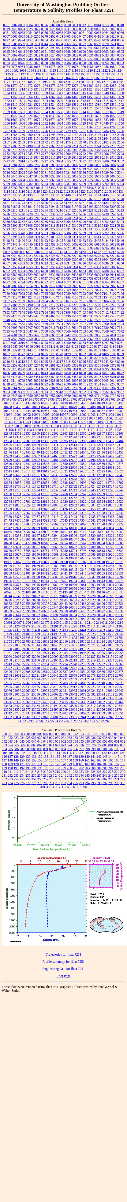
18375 (54, 539)
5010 (14, 169)
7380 (29, 312)
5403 (52, 237)
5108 (90, 187)
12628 (8, 475)
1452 (105, 97)
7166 (59, 301)
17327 (91, 513)
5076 (105, 180)
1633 (75, 116)
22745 (101, 679)
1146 (52, 74)
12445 (119, 448)
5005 (97, 165)
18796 (82, 550)
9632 (105, 392)
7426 (14, 316)
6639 (97, 274)
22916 (82, 687)
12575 (119, 464)
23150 (26, 698)
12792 (35, 501)
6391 (120, 267)
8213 (29, 361)
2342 (52, 150)
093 (57, 749)
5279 (120, 218)
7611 (52, 327)
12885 (101, 505)
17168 (101, 509)
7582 (14, 324)
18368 (35, 539)
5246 (37, 218)
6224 (37, 256)
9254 (105, 384)
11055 (82, 418)
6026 (59, 248)
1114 (45, 70)
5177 (52, 203)
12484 (54, 460)
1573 (82, 108)
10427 (120, 399)
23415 (63, 702)
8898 (82, 380)
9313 (44, 392)
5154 (120, 195)
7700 (52, 335)
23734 (26, 713)
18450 (119, 539)
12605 (35, 467)
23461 (119, 702)
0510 (29, 44)
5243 (14, 218)
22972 (45, 690)
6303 (97, 259)
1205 (97, 82)
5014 (44, 169)
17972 (26, 528)
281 (51, 783)
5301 (97, 222)
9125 (90, 384)
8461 (90, 373)
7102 (113, 293)
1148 (67, 74)
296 (99, 783)
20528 (17, 607)
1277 (67, 85)
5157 (21, 199)
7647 (29, 331)
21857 (63, 645)
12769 (101, 494)
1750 (120, 123)
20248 (17, 600)
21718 (101, 637)
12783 (82, 498)
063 (4, 745)
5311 (52, 225)
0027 (37, 29)
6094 (105, 248)
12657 (35, 482)
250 (116, 775)
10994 (36, 414)
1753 (21, 127)
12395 (63, 441)
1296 (120, 85)
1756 (44, 127)
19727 (35, 581)
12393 (54, 441)
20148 (17, 596)
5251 (75, 218)
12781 (63, 498)
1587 (67, 112)
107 (16, 753)
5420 (21, 240)
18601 (110, 543)
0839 (21, 59)
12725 (100, 486)
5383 (44, 233)
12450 (45, 452)
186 (110, 764)
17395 (45, 516)
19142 (17, 566)
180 (75, 764)
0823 (44, 55)
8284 (59, 365)
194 (34, 768)
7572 (105, 320)
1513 (90, 101)
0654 (59, 51)
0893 (97, 63)
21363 (119, 626)
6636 (75, 274)
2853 (97, 157)
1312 (6, 89)
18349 (17, 539)
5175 (37, 203)
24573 (77, 721)
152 (34, 760)
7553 (29, 320)
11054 (72, 418)
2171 (37, 142)
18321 (101, 535)
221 (69, 771)
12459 (8, 456)
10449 (101, 403)
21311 (91, 626)
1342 (67, 93)
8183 (90, 354)
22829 (119, 683)
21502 (73, 634)
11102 (91, 426)
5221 (90, 210)
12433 (91, 448)
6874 (59, 282)
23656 (100, 709)
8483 (52, 377)
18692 (73, 547)
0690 (82, 51)
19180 (54, 566)
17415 (54, 516)
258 (39, 779)
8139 (14, 350)
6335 (74, 263)
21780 (26, 641)
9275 (44, 388)
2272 (82, 146)
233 (16, 775)
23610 (82, 709)
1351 (6, 97)
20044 (45, 588)
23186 (45, 698)
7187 (6, 305)
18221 (8, 535)
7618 (90, 327)
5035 (75, 172)
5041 (120, 172)
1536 (97, 104)
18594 (101, 543)
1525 (59, 104)
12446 (8, 452)
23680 (110, 709)
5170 (120, 199)
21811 (73, 641)
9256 (113, 384)
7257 (44, 308)
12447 (17, 452)
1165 (74, 78)
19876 (17, 585)
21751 (119, 637)
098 (87, 749)
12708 (8, 486)
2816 (52, 157)
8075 (113, 343)
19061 (101, 558)
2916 (37, 161)
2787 (44, 153)
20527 (8, 607)
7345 (105, 308)
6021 (21, 248)
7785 (82, 335)
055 (81, 741)
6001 (67, 244)
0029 (52, 29)
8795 (29, 380)
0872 (113, 59)
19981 (82, 585)
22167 (119, 656)
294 (87, 783)
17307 (63, 513)
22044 (110, 653)
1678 (75, 119)
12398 (82, 441)
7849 (21, 339)
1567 (37, 108)
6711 (21, 278)
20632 (119, 611)
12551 (73, 464)
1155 (119, 74)
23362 (17, 702)
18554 (63, 543)
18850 (35, 554)
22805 (91, 683)
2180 (97, 142)
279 (39, 783)
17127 (73, 509)
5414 (97, 237)
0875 (14, 63)
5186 (113, 203)
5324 (14, 229)
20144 (8, 596)
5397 (6, 237)
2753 (105, 150)
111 (40, 753)
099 (93, 749)
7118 (21, 297)
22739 (73, 679)
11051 (54, 418)
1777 (52, 131)
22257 (35, 664)
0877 (29, 63)
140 (87, 756)
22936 (110, 687)
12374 (45, 437)
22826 (110, 683)
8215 (44, 361)
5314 (59, 225)
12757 (54, 494)
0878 (37, 63)
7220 (97, 305)
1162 (52, 78)
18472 (26, 543)
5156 (14, 199)
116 (69, 753)
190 (10, 768)
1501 (21, 101)
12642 (17, 479)
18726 (110, 547)
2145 (90, 135)
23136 (17, 698)
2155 (44, 138)
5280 (6, 222)
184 (99, 764)
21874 (101, 645)
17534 (54, 520)
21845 (45, 645)
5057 (97, 176)
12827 (8, 505)
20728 (91, 615)
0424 (21, 40)
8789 (21, 380)
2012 (67, 135)
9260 (6, 388)
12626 (110, 471)
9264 (14, 388)
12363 (63, 433)
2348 (97, 150)
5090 (90, 184)
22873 (54, 687)
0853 (67, 59)
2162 (90, 138)
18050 (91, 528)
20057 (63, 588)
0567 (82, 44)
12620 (54, 471)
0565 (67, 44)
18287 (45, 535)
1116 (60, 70)
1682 (97, 119)
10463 (35, 407)
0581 (120, 44)
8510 (120, 377)
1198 (44, 82)
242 (69, 775)
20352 (8, 603)
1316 (37, 89)
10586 (35, 411)
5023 (105, 169)
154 (45, 760)
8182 (82, 354)
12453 (73, 452)
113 (51, 753)
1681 (90, 119)
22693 (101, 675)
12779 (45, 498)
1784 (105, 131)
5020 (90, 169)
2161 (82, 138)
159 (75, 760)
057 (93, 741)
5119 (36, 191)
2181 (105, 142)
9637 (120, 392)
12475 (91, 456)
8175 (44, 354)
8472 (120, 373)
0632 (75, 48)
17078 (54, 509)
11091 (118, 422)
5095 (6, 187)
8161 (82, 350)
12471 (63, 456)
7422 (120, 312)
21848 (54, 645)
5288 (59, 222)
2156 (52, 138)
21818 (91, 641)
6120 (82, 252)
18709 (91, 547)
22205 (54, 660)
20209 (82, 596)
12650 (91, 479)
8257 (29, 365)
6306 (120, 259)
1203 (82, 82)
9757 (43, 399)
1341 (59, 93)
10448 (91, 403)
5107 (82, 187)
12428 (54, 448)
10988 (110, 411)
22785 (63, 683)
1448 (75, 97)
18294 (54, 535)
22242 (119, 660)
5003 (82, 165)
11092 (9, 426)
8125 (82, 346)
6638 (90, 274)
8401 (120, 369)
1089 (113, 66)
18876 (82, 554)
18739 (8, 550)
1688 (21, 123)
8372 (113, 365)
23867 (35, 717)
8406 (6, 373)
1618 (113, 112)
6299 (67, 259)
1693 (52, 123)
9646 (21, 395)
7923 (59, 339)
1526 (67, 104)
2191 (37, 146)
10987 (101, 411)
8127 (97, 346)
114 (57, 753)
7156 (120, 297)
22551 (73, 671)
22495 (119, 668)
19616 (73, 577)
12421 (17, 448)
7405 (90, 312)
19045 (82, 558)
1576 (105, 108)
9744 (120, 395)
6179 (105, 252)
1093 (22, 70)
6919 (67, 286)
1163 (59, 78)
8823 (52, 380)
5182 (90, 203)
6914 (29, 286)
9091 (37, 384)
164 (105, 760)
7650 (44, 331)
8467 (105, 373)
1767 (6, 131)
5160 (44, 199)
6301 (82, 259)
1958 (59, 135)
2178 (82, 142)
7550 (14, 320)
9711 (97, 395)
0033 (82, 29)
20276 (54, 600)
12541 (17, 464)
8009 (14, 343)
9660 (67, 395)
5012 (29, 169)
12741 (63, 490)
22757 (17, 683)
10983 (63, 411)
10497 (8, 411)
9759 (59, 399)
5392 (105, 233)
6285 (52, 259)
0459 (82, 40)
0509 (21, 44)
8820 (44, 380)
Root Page (63, 976)
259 (45, 779)
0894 (105, 63)
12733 (26, 490)
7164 (44, 301)
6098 (14, 252)
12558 (91, 464)
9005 (105, 380)
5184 (105, 203)
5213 (36, 210)
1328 (113, 89)
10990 (8, 414)
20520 (110, 603)
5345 (113, 229)
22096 (73, 656)
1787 (6, 135)
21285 (35, 626)
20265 (26, 600)
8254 (21, 365)
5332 (75, 229)
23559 (17, 709)
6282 (29, 259)
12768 (91, 494)
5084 (44, 184)
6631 (44, 274)
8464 (97, 373)
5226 (6, 214)
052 (63, 741)
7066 (75, 290)
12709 (17, 486)
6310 (29, 263)
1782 (90, 131)
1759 (67, 127)
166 (116, 760)
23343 (119, 698)
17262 (26, 513)
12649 (82, 479)
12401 (101, 441)
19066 (8, 562)
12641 (8, 479)
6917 (52, 286)
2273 (90, 146)
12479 (8, 460)
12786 (110, 498)
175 (45, 764)
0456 (59, 40)
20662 (35, 615)
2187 (6, 146)
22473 (82, 668)
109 (28, 753)
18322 (110, 535)
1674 (52, 119)
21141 (82, 622)
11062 (109, 418)
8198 (44, 358)
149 (16, 760)
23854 (17, 717)
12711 (26, 486)
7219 (90, 305)
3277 (82, 161)
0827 (59, 55)
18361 (26, 539)
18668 (54, 547)
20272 (45, 600)
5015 (52, 169)
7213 (59, 305)
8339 (90, 365)
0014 (97, 25)
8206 (97, 358)
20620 (82, 611)
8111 (52, 346)
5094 (120, 184)
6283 (37, 259)
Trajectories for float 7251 (63, 954)
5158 (29, 199)
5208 (120, 206)
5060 (113, 176)
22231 (101, 660)
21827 (110, 641)
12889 (8, 509)
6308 (14, 263)
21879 (119, 645)
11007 (101, 414)
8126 (90, 346)
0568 (90, 44)
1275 (52, 85)
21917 (91, 649)
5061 (120, 176)
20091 (119, 588)
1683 (105, 119)
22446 (63, 668)
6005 (82, 244)
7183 (97, 301)
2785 (29, 153)
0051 (6, 32)
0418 (97, 36)
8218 (67, 361)
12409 (35, 445)
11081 (54, 422)
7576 (120, 320)
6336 (82, 263)
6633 (59, 274)
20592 (17, 611)
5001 (67, 165)
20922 (54, 619)
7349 (113, 308)
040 (116, 737)
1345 (82, 93)
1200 (59, 82)
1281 (97, 85)
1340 (52, 93)
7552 (21, 320)
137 (69, 756)
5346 (120, 229)
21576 (17, 637)
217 (45, 771)
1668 (6, 119)
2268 (52, 146)
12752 (26, 494)
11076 (45, 422)
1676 (59, 119)
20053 (54, 588)
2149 (120, 135)
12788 (8, 501)
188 (122, 764)
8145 (44, 350)
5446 (120, 240)
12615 (8, 471)
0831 (90, 55)
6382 (105, 267)
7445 (29, 316)
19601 (45, 577)
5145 (105, 195)
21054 (36, 622)
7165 (52, 301)
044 (16, 741)
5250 (67, 218)
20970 (101, 619)
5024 (112, 169)
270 (110, 779)
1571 (67, 108)
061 (116, 741)
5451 (37, 244)
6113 (52, 252)
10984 (73, 411)
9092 (44, 384)
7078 (113, 290)
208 (116, 768)
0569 (97, 44)
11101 (82, 426)
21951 (8, 653)
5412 (82, 237)
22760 (26, 683)
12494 (91, 460)
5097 (14, 187)
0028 (44, 29)
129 (22, 756)
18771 (54, 550)
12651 (101, 479)
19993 (91, 585)
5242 (6, 218)
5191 (29, 206)
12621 (63, 471)
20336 (110, 600)
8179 (67, 354)
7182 (90, 301)
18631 (17, 547)
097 (81, 749)
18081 (17, 532)
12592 (8, 467)
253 (10, 779)
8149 (59, 350)
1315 (29, 89)
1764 (105, 127)
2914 (21, 161)
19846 (110, 581)
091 (45, 749)
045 (22, 741)
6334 (67, 263)
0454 (44, 40)
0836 (6, 59)
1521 (29, 104)
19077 (45, 562)
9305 (14, 392)
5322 (120, 225)
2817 (59, 157)
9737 (112, 395)
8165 (113, 350)
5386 (67, 233)
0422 (6, 40)
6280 (14, 259)
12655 (17, 482)
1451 (97, 97)
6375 (90, 267)
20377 (45, 603)
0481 (113, 40)
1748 (105, 123)
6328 (52, 263)
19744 (45, 581)
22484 (110, 668)
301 (42, 787)
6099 (22, 252)
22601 (17, 675)
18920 (110, 554)
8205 (90, 358)
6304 (105, 259)
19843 (101, 581)
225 (93, 771)
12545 (45, 464)
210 (4, 771)
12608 (63, 467)
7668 (105, 331)
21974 (45, 653)
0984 (21, 66)
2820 (82, 157)
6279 (6, 259)
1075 (52, 66)
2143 (75, 135)
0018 (120, 25)
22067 (26, 656)
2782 (6, 153)
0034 (90, 29)
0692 (97, 51)
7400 (75, 312)
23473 (8, 706)
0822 (37, 55)
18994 (26, 558)
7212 (52, 305)
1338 (37, 93)
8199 (52, 358)
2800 (14, 157)
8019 (29, 343)
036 (93, 737)
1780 (75, 131)
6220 (14, 256)
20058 (72, 588)
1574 (90, 108)
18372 (45, 539)
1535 (90, 104)
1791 (37, 135)
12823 (91, 501)
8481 (37, 377)
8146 (52, 350)
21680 (82, 637)
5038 (97, 172)
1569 (52, 108)
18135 (91, 532)
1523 (44, 104)
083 (122, 745)
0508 (14, 44)
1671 (29, 119)
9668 (90, 395)
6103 (44, 252)
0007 (52, 25)
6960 (113, 286)
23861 (26, 717)
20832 (110, 615)
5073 (82, 180)
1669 (14, 119)
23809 (101, 713)
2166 (120, 138)
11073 (27, 422)
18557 (73, 543)
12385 (17, 441)
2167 (6, 142)
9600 (74, 392)
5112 (113, 187)
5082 (29, 184)
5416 (112, 237)
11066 (18, 422)
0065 (113, 32)
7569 (97, 320)
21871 (91, 645)
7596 (75, 324)
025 (28, 737)
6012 (112, 244)
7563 (67, 320)
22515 (35, 671)
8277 (37, 365)
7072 (90, 290)
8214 (36, 361)
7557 (44, 320)
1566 (29, 108)
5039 (105, 172)
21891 (45, 649)
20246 (8, 600)
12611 (91, 467)
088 (28, 749)
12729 (8, 490)
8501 (113, 377)
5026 (6, 172)
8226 (82, 361)
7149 (67, 297)
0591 (37, 48)
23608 (73, 709)
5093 (113, 184)
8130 (112, 346)
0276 (44, 36)
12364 (73, 433)
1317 (44, 89)
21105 (55, 622)
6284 (44, 259)
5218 (74, 210)
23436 (82, 702)
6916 (44, 286)
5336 (97, 229)
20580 (119, 607)
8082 (6, 346)
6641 (113, 274)
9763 (81, 399)
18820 (110, 550)
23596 (45, 709)
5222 (97, 210)
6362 (82, 267)
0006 (44, 25)
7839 (6, 339)
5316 (74, 225)
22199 (45, 660)
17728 (45, 524)
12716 (54, 486)
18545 (54, 543)
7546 (113, 316)
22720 (17, 679)
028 (45, 737)
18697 (82, 547)
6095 (113, 248)
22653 (63, 675)
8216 (52, 361)
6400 (44, 271)
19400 (17, 573)
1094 (30, 70)
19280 (119, 566)
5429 (75, 240)
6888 (6, 286)
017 (104, 734)
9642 (6, 395)
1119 (82, 70)
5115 (14, 191)
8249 (120, 361)
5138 (52, 195)
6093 (97, 248)
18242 (26, 535)
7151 (82, 297)
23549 (119, 706)
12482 (35, 460)
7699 (44, 335)
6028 (75, 248)
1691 (37, 123)
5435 (97, 240)
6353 (14, 267)
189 (4, 768)
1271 (21, 85)
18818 (101, 550)
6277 (113, 256)
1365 (37, 97)
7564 (75, 320)
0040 (113, 29)
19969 (54, 585)
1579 (6, 112)
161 (87, 760)
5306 (14, 225)
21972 (35, 653)
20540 (45, 607)
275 (16, 783)
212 (16, 771)
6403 (59, 271)
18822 (8, 554)
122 (104, 753)
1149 (74, 74)
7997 (113, 339)
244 (81, 775)
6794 (21, 282)
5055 (82, 176)
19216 (91, 566)
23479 (17, 706)
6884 (105, 282)
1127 (22, 74)
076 (81, 745)
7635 (6, 331)
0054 (29, 32)
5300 (90, 222)
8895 (67, 380)
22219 (91, 660)
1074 (44, 66)
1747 (97, 123)
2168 (14, 142)
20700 (63, 615)
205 (99, 768)
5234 (67, 214)
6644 (14, 278)
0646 (14, 51)
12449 (35, 452)
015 (93, 734)
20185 (63, 596)
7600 (105, 324)
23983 (40, 721)
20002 (119, 585)
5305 (6, 225)
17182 (119, 509)
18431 (110, 539)
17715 (35, 524)
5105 (67, 187)
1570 (59, 108)
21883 (17, 649)
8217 (59, 361)
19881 (26, 585)
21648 (26, 637)
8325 (82, 365)
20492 (91, 603)
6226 (52, 256)
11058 (100, 418)
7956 (82, 339)
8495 (82, 377)
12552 (82, 464)
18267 (35, 535)
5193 (44, 206)
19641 (91, 577)
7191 (37, 305)
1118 (74, 70)
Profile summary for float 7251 (63, 961)
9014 (112, 380)
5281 (14, 222)
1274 (44, 85)
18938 (8, 558)
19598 (35, 577)
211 (10, 771)
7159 (21, 301)
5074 (90, 180)
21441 (82, 630)
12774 (8, 498)
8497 (90, 377)
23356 (8, 702)
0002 (14, 25)
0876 (21, 63)
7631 (120, 327)
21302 (82, 626)
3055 (67, 161)
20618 (63, 611)
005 (34, 734)
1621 (6, 116)
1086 (90, 66)
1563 (6, 108)
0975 (14, 66)
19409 (35, 573)
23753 (45, 713)
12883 (82, 505)
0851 (52, 59)
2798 (120, 153)
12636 (82, 475)
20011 (8, 588)
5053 (75, 176)
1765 (113, 127)
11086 (91, 422)
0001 (6, 25)
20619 (73, 611)
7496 (67, 316)
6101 (29, 252)
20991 (8, 622)
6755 (105, 278)
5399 (21, 237)
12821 (73, 501)
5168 (105, 199)
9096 (67, 384)
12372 (26, 437)
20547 (54, 607)
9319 (67, 392)
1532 (75, 104)
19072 (26, 562)
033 (75, 737)
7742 (67, 335)
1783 (97, 131)
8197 (37, 358)
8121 (67, 346)
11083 (63, 422)
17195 (8, 513)
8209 (120, 358)
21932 (101, 649)
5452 (44, 244)
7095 (90, 293)
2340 (37, 150)
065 (16, 745)
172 (28, 764)
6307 (6, 263)
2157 (59, 138)
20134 (82, 592)
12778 (35, 498)
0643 (113, 48)
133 (45, 756)
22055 (119, 653)
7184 (105, 301)
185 (105, 764)
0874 (6, 63)
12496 (101, 460)
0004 (29, 25)
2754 (113, 150)
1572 (75, 108)
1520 (21, 104)
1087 (97, 66)
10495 (119, 407)
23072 (73, 694)
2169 (21, 142)
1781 (82, 131)
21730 (110, 637)
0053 (21, 32)
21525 (91, 634)
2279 (14, 150)
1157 (15, 78)
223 (81, 771)
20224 (101, 596)
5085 (52, 184)
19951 (45, 585)
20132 (72, 592)
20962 (91, 619)
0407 (82, 36)
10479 (73, 407)
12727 (110, 486)
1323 (82, 89)
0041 (120, 29)
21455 (91, 630)
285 (75, 783)
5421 (29, 240)
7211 (44, 305)
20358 (26, 603)
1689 (29, 123)
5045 (14, 176)
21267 (17, 626)
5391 (97, 233)
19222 (100, 566)
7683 (21, 335)
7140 (52, 297)
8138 (6, 350)
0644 (120, 48)
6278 (120, 256)
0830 (82, 55)
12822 (82, 501)
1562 (120, 104)
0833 (105, 55)
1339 (44, 93)
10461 (26, 407)
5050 (52, 176)
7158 (14, 301)
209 (122, 768)
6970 (21, 290)
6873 (52, 282)
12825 (110, 501)
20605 (54, 611)
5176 (44, 203)
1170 (112, 78)
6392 (6, 271)
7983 (105, 339)
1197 (36, 82)
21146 (100, 622)
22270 (54, 664)
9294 (82, 388)
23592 (35, 709)
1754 (29, 127)
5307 (21, 225)
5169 (113, 199)
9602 (82, 392)
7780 (75, 335)
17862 (82, 524)
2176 (75, 142)
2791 (75, 153)
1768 (14, 131)
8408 (14, 373)
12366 (91, 433)
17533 (45, 520)
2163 (97, 138)
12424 (35, 448)
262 (63, 779)
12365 (82, 433)
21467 (110, 630)
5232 (52, 214)
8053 (82, 343)
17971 (17, 528)
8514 (14, 380)
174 (39, 764)
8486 (67, 377)
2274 (97, 146)
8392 (82, 369)
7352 (120, 308)
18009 (35, 528)
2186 (120, 142)
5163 (67, 199)
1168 (97, 78)
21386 (26, 630)
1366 (44, 97)
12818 (45, 501)
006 (39, 734)
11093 (18, 426)
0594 (59, 48)
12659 (54, 482)
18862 (63, 554)
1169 (104, 78)
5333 (82, 229)
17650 (8, 524)
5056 (90, 176)
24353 (59, 721)
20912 (35, 619)
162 (93, 760)
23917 (63, 717)
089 (34, 749)
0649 (29, 51)
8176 (52, 354)
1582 (29, 112)
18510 (45, 543)
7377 (14, 312)
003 (22, 734)
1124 (119, 70)
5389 (82, 233)
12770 (110, 494)
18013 (45, 528)
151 (28, 760)
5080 (14, 184)
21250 (8, 626)
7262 (75, 308)
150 (22, 760)
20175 (54, 596)
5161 (52, 199)
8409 (21, 373)
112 (46, 753)
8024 (37, 343)
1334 (6, 93)
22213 (73, 660)
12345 (8, 433)
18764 (45, 550)
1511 (75, 101)
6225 (44, 256)
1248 (120, 82)
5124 (74, 191)
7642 (21, 331)
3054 (59, 161)
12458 (119, 452)
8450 (67, 373)
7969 (97, 339)
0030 (59, 29)
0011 (75, 25)
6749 (59, 278)
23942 (91, 717)
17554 (82, 520)
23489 (45, 706)
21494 (45, 634)
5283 (29, 222)
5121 (51, 191)
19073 (35, 562)
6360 (67, 267)
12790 (17, 501)
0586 (21, 48)
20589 (8, 611)
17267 (45, 513)
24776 (96, 721)
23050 (17, 694)
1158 (22, 78)
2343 (59, 150)
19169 (35, 566)
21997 (91, 653)
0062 (90, 32)
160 (81, 760)
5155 (6, 199)
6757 (120, 278)
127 (10, 756)
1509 (59, 101)
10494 (110, 407)
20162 (35, 596)
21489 (35, 634)
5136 (37, 195)
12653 (119, 479)
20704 (73, 615)
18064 (110, 528)
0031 (67, 29)
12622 (73, 471)
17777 (63, 524)
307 (78, 787)
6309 (21, 263)
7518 (82, 316)
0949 (113, 63)
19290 (8, 569)
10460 (17, 407)
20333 (101, 600)
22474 (91, 668)
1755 (37, 127)
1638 (105, 116)
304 (60, 787)
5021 (97, 169)
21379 (17, 630)
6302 (90, 259)
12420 (8, 448)
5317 (82, 225)
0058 (59, 32)
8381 (29, 369)
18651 (35, 547)
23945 (101, 717)
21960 (17, 653)
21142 (91, 622)
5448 (14, 244)
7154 (105, 297)
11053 (63, 418)
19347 (82, 569)
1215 (104, 82)
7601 (113, 324)
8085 (14, 346)
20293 (73, 600)
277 (28, 783)
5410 (67, 237)
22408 (26, 668)
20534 (35, 607)
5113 (120, 187)
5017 (67, 169)
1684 (113, 119)
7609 (37, 327)
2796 (105, 153)
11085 (82, 422)
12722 (72, 486)
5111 (105, 187)
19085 (54, 562)
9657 (52, 395)
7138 (36, 297)
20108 (26, 592)
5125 (82, 191)
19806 (82, 581)
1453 (113, 97)
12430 (73, 448)
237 (39, 775)
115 (63, 753)
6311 (37, 263)
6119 (74, 252)
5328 (44, 229)
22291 (91, 664)
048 (39, 741)
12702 (110, 482)
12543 (35, 464)
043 (10, 741)
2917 (44, 161)
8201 (67, 358)
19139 (8, 566)
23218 (63, 698)
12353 (17, 433)
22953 (119, 687)
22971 (35, 690)
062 (122, 741)
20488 (82, 603)
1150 (82, 74)
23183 (35, 698)
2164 (105, 138)
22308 (110, 664)
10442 (73, 403)
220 (63, 771)
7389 (52, 312)
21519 (82, 634)
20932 (73, 619)
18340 (8, 539)
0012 (82, 25)
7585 (21, 324)
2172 (44, 142)
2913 (14, 161)
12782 (73, 498)
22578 (119, 671)
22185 (26, 660)
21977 (54, 653)
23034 (110, 690)
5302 (105, 222)
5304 (120, 222)
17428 (73, 516)
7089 (67, 293)
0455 (52, 40)
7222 (112, 305)
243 (75, 775)
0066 (120, 32)
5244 (21, 218)
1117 (67, 70)
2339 (29, 150)
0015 (105, 25)
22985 (73, 690)
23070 (63, 694)
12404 (119, 441)
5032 (52, 172)
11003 (91, 414)
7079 (120, 290)
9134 (97, 384)
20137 (110, 592)
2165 (113, 138)
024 (22, 737)
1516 (112, 101)
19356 (91, 569)
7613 (67, 327)
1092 (15, 70)
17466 (119, 516)
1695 (67, 123)
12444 (110, 448)
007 (45, 734)
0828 (67, 55)
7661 (75, 331)
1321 (67, 89)
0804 (113, 51)
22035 (101, 653)
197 (51, 768)
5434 (90, 240)
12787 (119, 498)
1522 (37, 104)
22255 (26, 664)
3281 (113, 161)
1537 (105, 104)
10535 (26, 411)
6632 (52, 274)
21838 (17, 645)
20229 (110, 596)
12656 (26, 482)
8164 (105, 350)
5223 (105, 210)
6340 (112, 263)
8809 (36, 380)
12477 (110, 456)
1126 (15, 74)
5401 (37, 237)
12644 (35, 479)
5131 (120, 191)
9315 (52, 392)
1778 (59, 131)
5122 (59, 191)
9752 (21, 399)
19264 (110, 566)
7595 (67, 324)
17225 (17, 513)
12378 (73, 437)
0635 (82, 48)
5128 (105, 191)
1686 (6, 123)
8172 (21, 354)
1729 (82, 123)
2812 (21, 157)
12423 (26, 448)
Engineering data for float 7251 (63, 969)
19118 (101, 562)
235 (28, 775)
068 (34, 745)
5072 (75, 180)
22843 (17, 687)
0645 (6, 51)
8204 (82, 358)
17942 (8, 528)
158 (69, 760)
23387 (35, 702)
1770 (29, 131)
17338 (110, 513)
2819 (75, 157)
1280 (90, 85)
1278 (75, 85)
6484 (82, 271)
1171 (119, 78)
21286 (45, 626)
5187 (120, 203)
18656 (45, 547)
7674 (6, 335)
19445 (82, 573)
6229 (75, 256)
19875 (8, 585)
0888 (82, 63)
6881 (82, 282)
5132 (6, 195)
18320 (91, 535)
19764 (73, 581)
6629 (29, 274)
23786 (73, 713)
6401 (52, 271)
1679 (82, 119)
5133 (14, 195)
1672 (37, 119)
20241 (119, 596)
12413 (72, 445)
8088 (29, 346)
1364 (29, 97)
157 (63, 760)
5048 (37, 176)
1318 (52, 89)
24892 (105, 721)
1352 (14, 97)
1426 (59, 97)
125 (121, 753)
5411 (75, 237)
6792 (6, 282)
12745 (91, 490)
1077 (67, 66)
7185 (113, 301)
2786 (37, 153)
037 (99, 737)
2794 (90, 153)
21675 (73, 637)
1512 (82, 101)
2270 (67, 146)
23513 (82, 706)
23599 (63, 709)
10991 (17, 414)
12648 (73, 479)
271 (116, 779)
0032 (75, 29)
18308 (82, 535)
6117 (67, 252)
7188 (14, 305)
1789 (21, 135)
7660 (67, 331)
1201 (66, 82)
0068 (14, 36)
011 (69, 734)
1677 (67, 119)
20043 (35, 588)
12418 (110, 445)
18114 (82, 532)
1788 (14, 135)
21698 (91, 637)
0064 (105, 32)
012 (75, 734)
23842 (110, 713)
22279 (82, 664)
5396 (120, 233)
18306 (73, 535)
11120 (90, 429)
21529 (101, 634)
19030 (73, 558)
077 (87, 745)
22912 (73, 687)
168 (4, 764)
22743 (91, 679)
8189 (120, 354)
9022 (14, 384)
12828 (17, 505)
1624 (29, 116)
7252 (21, 308)
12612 (100, 467)
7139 (44, 297)
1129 (37, 74)
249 (110, 775)
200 (69, 768)
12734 (35, 490)
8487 (75, 377)
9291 (67, 388)
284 (69, 783)
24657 (87, 721)
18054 (101, 528)
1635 (90, 116)
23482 (26, 706)
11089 (100, 422)
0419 (105, 36)
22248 (17, 664)
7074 (97, 290)
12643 (26, 479)
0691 (90, 51)
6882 (90, 282)
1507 (52, 101)
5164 (75, 199)
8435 (37, 373)
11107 (19, 429)
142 (99, 756)
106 (11, 753)
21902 (63, 649)
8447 (59, 373)
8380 (21, 369)
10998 (73, 414)
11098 (55, 426)
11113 (63, 429)
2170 (29, 142)
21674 (63, 637)
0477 (90, 40)
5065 (29, 180)
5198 (82, 206)
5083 (37, 184)
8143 (29, 350)
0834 (113, 55)
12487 (73, 460)
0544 (44, 44)
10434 (26, 403)
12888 (119, 505)
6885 (113, 282)
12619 (45, 471)
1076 (59, 66)
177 (57, 764)
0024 (21, 29)
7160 (29, 301)
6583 (14, 274)
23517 (91, 706)
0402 (52, 36)
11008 (110, 414)
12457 (110, 452)
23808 (91, 713)
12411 (54, 445)
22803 (82, 683)
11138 (117, 429)
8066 (97, 343)
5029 (29, 172)
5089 (82, 184)
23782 (63, 713)
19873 (119, 581)
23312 (91, 698)
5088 (75, 184)
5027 (14, 172)
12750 (8, 494)
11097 (45, 426)
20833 (119, 615)
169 (10, 764)
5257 (105, 218)
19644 (101, 577)
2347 (90, 150)
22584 (8, 675)
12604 (26, 467)
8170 (14, 354)
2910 (113, 157)
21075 (45, 622)
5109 (98, 187)
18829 (26, 554)
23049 (8, 694)
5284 (37, 222)
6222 (21, 256)
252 (4, 779)
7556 (37, 320)
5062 (6, 180)
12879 (45, 505)
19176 (45, 566)
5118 (29, 191)
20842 (8, 619)
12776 (26, 498)
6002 (75, 244)
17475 (8, 520)
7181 (82, 301)
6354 (21, 267)
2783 (14, 153)
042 (4, 741)
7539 (97, 316)
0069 (21, 36)
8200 (59, 358)
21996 (82, 653)
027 (39, 737)
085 (10, 749)
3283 (6, 165)
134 (51, 756)
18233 (17, 535)
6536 (113, 271)
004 (28, 734)
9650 (29, 395)
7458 (44, 316)
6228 (67, 256)
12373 (35, 437)
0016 (112, 25)
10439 (63, 403)
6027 (67, 248)
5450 (29, 244)
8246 (112, 361)
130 (28, 756)
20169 (45, 596)
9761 (66, 399)
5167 (97, 199)
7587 (37, 324)
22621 (35, 675)
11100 (73, 426)
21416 (45, 630)
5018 (74, 169)
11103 (100, 426)
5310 (44, 225)
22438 (45, 668)
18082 (26, 532)
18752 (17, 550)
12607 (54, 467)
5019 (82, 169)
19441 (63, 573)
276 (22, 783)
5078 (120, 180)
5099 (22, 187)
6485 (90, 271)
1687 (14, 123)
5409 (59, 237)
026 (34, 737)
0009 (59, 25)
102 (110, 749)
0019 (6, 29)
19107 (82, 562)
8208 (113, 358)
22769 (35, 683)
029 (51, 737)
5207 (113, 206)
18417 (101, 539)
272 (122, 779)
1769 (21, 131)
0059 (67, 32)
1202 (74, 82)
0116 (29, 36)
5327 (37, 229)
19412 (45, 573)
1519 (14, 104)
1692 (44, 123)
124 (116, 753)
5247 (44, 218)
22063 (17, 656)
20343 (119, 600)
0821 (29, 55)
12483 (45, 460)
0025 (29, 29)
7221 (105, 305)
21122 (73, 622)
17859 (73, 524)
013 (81, 734)
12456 (101, 452)
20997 (17, 622)
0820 (21, 55)
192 (22, 768)
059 (105, 741)
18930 (119, 554)
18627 (8, 547)
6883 (97, 282)
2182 (113, 142)
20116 (54, 592)
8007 (6, 343)
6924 (105, 286)
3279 (97, 161)
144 (110, 756)
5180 (75, 203)
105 (5, 753)
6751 (74, 278)
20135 (91, 592)
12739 (54, 490)
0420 (112, 36)
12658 (45, 482)
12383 (119, 437)
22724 (35, 679)
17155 (91, 509)
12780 (54, 498)
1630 (52, 116)
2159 (75, 138)
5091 (97, 184)
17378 (17, 516)
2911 (120, 157)
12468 (54, 456)
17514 (35, 520)
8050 (67, 343)
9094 (52, 384)
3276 (75, 161)
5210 (14, 210)
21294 (63, 626)
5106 (75, 187)
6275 (97, 256)
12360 (35, 433)
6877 (67, 282)
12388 (35, 441)
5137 (44, 195)
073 (63, 745)
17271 (54, 513)
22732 (63, 679)
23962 (22, 721)
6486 (97, 271)
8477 (21, 377)
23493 (54, 706)
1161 (44, 78)
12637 (91, 475)
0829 (75, 55)
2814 (37, 157)
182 (87, 764)
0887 (75, 63)
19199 (73, 566)
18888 (91, 554)
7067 (82, 290)
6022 (29, 248)
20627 (101, 611)
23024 (91, 690)
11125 (108, 429)
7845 (14, 339)
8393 (90, 369)
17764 (54, 524)
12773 (119, 494)
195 (39, 768)
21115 (64, 622)
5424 (52, 240)
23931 (73, 717)
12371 (17, 437)
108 (22, 753)
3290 (59, 165)
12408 (26, 445)
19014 (45, 558)
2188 (14, 146)
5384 (52, 233)
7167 (67, 301)
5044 (6, 176)
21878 (110, 645)
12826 (119, 501)
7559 (59, 320)
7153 (97, 297)
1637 (97, 116)
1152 (97, 74)
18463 (17, 543)
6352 (6, 267)
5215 (52, 210)
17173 (110, 509)
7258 (52, 308)
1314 (21, 89)
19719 (26, 581)
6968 (14, 290)
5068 (52, 180)
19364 (110, 569)
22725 (45, 679)
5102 (44, 187)
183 (93, 764)
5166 (90, 199)
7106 (120, 293)
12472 (73, 456)
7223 (120, 305)
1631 (59, 116)
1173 (14, 82)
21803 (45, 641)
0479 (105, 40)
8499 (105, 377)
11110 (37, 429)
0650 (37, 51)
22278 (73, 664)
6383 (113, 267)
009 (57, 734)
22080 (35, 656)
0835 (120, 55)
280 (45, 783)
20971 (110, 619)
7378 (21, 312)
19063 (110, 558)
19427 (54, 573)
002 (16, 734)
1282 (105, 85)
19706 (8, 581)
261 (57, 779)
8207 (105, 358)
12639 (110, 475)
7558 (52, 320)
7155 (112, 297)
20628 (110, 611)
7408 (97, 312)
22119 (82, 656)
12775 (17, 498)
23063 (45, 694)
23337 (110, 698)
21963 (26, 653)
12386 (26, 441)
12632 (45, 475)
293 (81, 783)
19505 (101, 573)
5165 (82, 199)
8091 (37, 346)
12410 (45, 445)
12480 (17, 460)
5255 (97, 218)
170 (16, 764)
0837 (14, 59)
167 (122, 760)
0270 (36, 36)
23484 (35, 706)
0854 (75, 59)
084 (4, 749)
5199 (90, 206)
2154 (37, 138)
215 (33, 771)
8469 (113, 373)
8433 (29, 373)
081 (110, 745)
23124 (8, 698)
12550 (63, 464)
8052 (75, 343)
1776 (44, 131)
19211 (82, 566)
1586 (59, 112)
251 (122, 775)
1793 (44, 135)
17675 (17, 524)
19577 (17, 577)
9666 (82, 395)
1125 (7, 74)
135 (57, 756)
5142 (82, 195)
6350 (120, 263)
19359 (101, 569)
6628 (21, 274)
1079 (82, 66)
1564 (14, 108)
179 (69, 764)
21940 (119, 649)
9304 (6, 392)
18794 (73, 550)
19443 (73, 573)
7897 (52, 339)
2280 (21, 150)
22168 (8, 660)
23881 (54, 717)
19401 (26, 573)
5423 (44, 240)
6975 (37, 290)
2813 (29, 157)
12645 (45, 479)
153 (39, 760)
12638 (101, 475)
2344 (67, 150)
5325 (21, 229)
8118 (59, 346)
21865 (82, 645)
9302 (113, 388)
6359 (59, 267)
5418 (6, 240)
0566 (74, 44)
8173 (29, 354)
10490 (101, 407)
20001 (110, 585)
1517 (120, 101)
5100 (29, 187)
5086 (59, 184)
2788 (52, 153)
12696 (82, 482)
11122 (99, 429)
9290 (59, 388)
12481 (26, 460)
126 (4, 756)
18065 (119, 528)
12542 (26, 464)
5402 (44, 237)
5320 (105, 225)
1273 (37, 85)
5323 (6, 229)
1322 (75, 89)
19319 (45, 569)
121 (98, 753)
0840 (29, 59)
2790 (67, 153)
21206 (109, 622)
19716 (17, 581)
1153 (104, 74)
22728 (54, 679)
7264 (90, 308)
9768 (112, 399)
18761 (35, 550)
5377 (14, 233)
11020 (45, 418)
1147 (59, 74)
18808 (91, 550)
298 (110, 783)
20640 (8, 615)
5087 (67, 184)
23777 (54, 713)
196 (45, 768)
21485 (17, 634)
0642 (105, 48)
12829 (26, 505)
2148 (113, 135)
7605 (14, 327)
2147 (105, 135)
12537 (119, 460)
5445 (113, 240)
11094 (27, 426)
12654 (8, 482)
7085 (44, 293)
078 (93, 745)
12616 (17, 471)
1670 (21, 119)
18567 (82, 543)
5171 (6, 203)
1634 (82, 116)
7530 (90, 316)
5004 (90, 165)
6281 (21, 259)
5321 (112, 225)
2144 (82, 135)
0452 (29, 40)
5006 (105, 165)
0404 (59, 36)
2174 (59, 142)
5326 (29, 229)
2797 (113, 153)
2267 (44, 146)
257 (34, 779)
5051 (59, 176)
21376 (8, 630)
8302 (75, 365)
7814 (105, 335)
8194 (21, 358)
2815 (44, 157)
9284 (52, 388)
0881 (52, 63)
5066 (37, 180)
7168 (75, 301)
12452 (63, 452)
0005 (37, 25)
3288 (44, 165)
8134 (120, 346)
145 (116, 756)
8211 (14, 361)
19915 (35, 585)
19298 (17, 569)
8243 (105, 361)
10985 (82, 411)
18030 (73, 528)
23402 (45, 702)
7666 (97, 331)
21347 (110, 626)
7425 (6, 316)
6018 (120, 244)
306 (72, 787)
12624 (91, 471)
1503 (37, 101)
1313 (14, 89)
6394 (21, 271)
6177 (97, 252)
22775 (54, 683)
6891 (21, 286)
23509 (73, 706)
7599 (97, 324)
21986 (73, 653)
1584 (44, 112)
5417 (120, 237)
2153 (29, 138)
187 (116, 764)
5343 (105, 229)
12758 (63, 494)
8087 (21, 346)
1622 (14, 116)
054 (75, 741)
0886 (67, 63)
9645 (14, 395)
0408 (90, 36)
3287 (37, 165)
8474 (6, 377)
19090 (63, 562)
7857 (37, 339)
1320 (59, 89)
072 (57, 745)
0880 (44, 63)
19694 (119, 577)
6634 (67, 274)
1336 (21, 93)
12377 (63, 437)
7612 (59, 327)
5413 (90, 237)
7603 (120, 324)
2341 (44, 150)
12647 (63, 479)
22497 (17, 671)
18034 (82, 528)
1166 (82, 78)
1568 (44, 108)
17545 (63, 520)
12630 (26, 475)
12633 (54, 475)
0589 (29, 48)
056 (87, 741)
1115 (52, 70)
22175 (17, 660)
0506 (120, 40)
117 (74, 753)
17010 (26, 509)
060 (110, 741)
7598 (90, 324)
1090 (120, 66)
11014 (8, 418)
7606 (21, 327)
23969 (31, 721)
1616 (97, 112)
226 (98, 771)
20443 (63, 603)
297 (105, 783)
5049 (44, 176)
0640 (90, 48)
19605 (54, 577)
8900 (97, 380)
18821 (119, 550)
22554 (82, 671)
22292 (101, 664)
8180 (75, 354)
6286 (59, 259)
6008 (90, 244)
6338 (97, 263)
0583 (14, 48)
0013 (90, 25)
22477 (101, 668)
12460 (17, 456)
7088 (59, 293)
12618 (35, 471)
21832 (119, 641)
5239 (105, 214)
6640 (105, 274)
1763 (97, 127)
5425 (59, 240)
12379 (82, 437)
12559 (101, 464)
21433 (63, 630)
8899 (90, 380)
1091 (7, 70)
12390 (45, 441)
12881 (63, 505)
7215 (74, 305)
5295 (67, 222)
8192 (6, 358)
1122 (104, 70)
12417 (100, 445)
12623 (82, 471)
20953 (82, 619)
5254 (90, 218)
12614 (119, 467)
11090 (109, 422)
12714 (45, 486)
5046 (21, 176)
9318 (59, 392)
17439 (101, 516)
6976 (44, 290)
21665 (45, 637)
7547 (120, 316)
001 (10, 734)
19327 (54, 569)
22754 (119, 679)
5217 (67, 210)
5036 (82, 172)
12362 (54, 433)
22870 (45, 687)
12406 (8, 445)
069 (39, 745)
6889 (14, 286)
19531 (119, 573)
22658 (73, 675)
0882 (59, 63)
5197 (75, 206)
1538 (113, 104)
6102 (37, 252)
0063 (97, 32)
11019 (36, 418)
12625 (101, 471)
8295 (67, 365)
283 (63, 783)
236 (34, 775)
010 (63, 734)
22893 (63, 687)
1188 (29, 82)
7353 (6, 312)
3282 (120, 161)
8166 (120, 350)
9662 (75, 395)
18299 (63, 535)
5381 (37, 233)
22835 (8, 687)
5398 (14, 237)
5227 (14, 214)
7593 (52, 324)
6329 (59, 263)
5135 (29, 195)
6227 (59, 256)
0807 (6, 55)
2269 (59, 146)
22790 (73, 683)
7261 (67, 308)
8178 (59, 354)
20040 (26, 588)
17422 (63, 516)
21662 (35, 637)
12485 (63, 460)
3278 (90, 161)
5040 (113, 172)
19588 (26, 577)
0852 (59, 59)
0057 (52, 32)
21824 (100, 641)
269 (105, 779)
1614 (82, 112)
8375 (6, 369)
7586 (29, 324)
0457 (67, 40)
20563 (82, 607)
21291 (54, 626)
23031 (101, 690)
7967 (90, 339)
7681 (14, 335)
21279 (26, 626)
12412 (63, 445)
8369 (105, 365)
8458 (82, 373)
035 (87, 737)
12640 (119, 475)
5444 (105, 240)
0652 (52, 51)
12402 (110, 441)
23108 (119, 694)
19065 (119, 558)
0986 (29, 66)
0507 (6, 44)
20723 (82, 615)
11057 (91, 418)
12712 (35, 486)
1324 (90, 89)
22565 (110, 671)
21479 (8, 634)
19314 (35, 569)
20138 (119, 592)
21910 (82, 649)
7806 (97, 335)
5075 (97, 180)
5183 (97, 203)
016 (98, 734)
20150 (26, 596)
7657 (59, 331)
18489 (35, 543)
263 (69, 779)
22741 (82, 679)
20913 (45, 619)
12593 (17, 467)
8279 (44, 365)
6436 (67, 271)
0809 (14, 55)
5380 (29, 233)
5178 (59, 203)
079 (99, 745)
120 (92, 753)
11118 (81, 429)
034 (81, 737)
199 (63, 768)
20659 (26, 615)
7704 (59, 335)
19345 (73, 569)
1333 (120, 89)
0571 (112, 44)
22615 (26, 675)
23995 (49, 721)
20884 (26, 619)
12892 (17, 509)
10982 (54, 411)
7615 (82, 327)
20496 (101, 603)
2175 (67, 142)
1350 (120, 93)
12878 (35, 505)
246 (93, 775)
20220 (91, 596)
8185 (105, 354)
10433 (17, 403)
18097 (45, 532)
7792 (90, 335)
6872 (44, 282)
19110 (91, 562)
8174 (37, 354)
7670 (113, 331)
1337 (29, 93)
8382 (37, 369)
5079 (6, 184)
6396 (29, 271)
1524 (52, 104)
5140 (67, 195)
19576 (8, 577)
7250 (6, 308)
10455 (110, 403)
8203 (75, 358)
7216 (82, 305)
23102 (110, 694)
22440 (54, 668)
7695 (29, 335)
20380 (54, 603)
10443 (82, 403)
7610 (44, 327)
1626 (44, 116)
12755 (45, 494)
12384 (8, 441)
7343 (97, 308)
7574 (113, 320)
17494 (26, 520)
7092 (82, 293)
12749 (119, 490)
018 (110, 734)
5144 (97, 195)
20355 (17, 603)
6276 (105, 256)
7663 (82, 331)
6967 (6, 290)
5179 (67, 203)
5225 (120, 210)
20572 (91, 607)
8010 (21, 343)
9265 (21, 388)
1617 (105, 112)
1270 (14, 85)
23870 (45, 717)
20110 (45, 592)
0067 (6, 36)
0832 (97, 55)
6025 (52, 248)
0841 (37, 59)
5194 (52, 206)
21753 (8, 641)
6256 (90, 256)
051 (57, 741)
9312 (36, 392)
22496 (8, 671)
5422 (37, 240)
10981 (45, 411)
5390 (90, 233)
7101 (105, 293)
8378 (14, 369)
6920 (75, 286)
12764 (73, 494)
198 (57, 768)
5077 (113, 180)
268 (99, 779)
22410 (35, 668)
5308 (29, 225)
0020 (14, 29)
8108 (44, 346)
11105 (118, 426)
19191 (63, 566)
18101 (63, 532)
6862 (37, 282)
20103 (17, 592)
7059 (67, 290)
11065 (8, 422)
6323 (44, 263)
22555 (91, 671)
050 (51, 741)
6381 (97, 267)
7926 (67, 339)
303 (54, 787)
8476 (14, 377)
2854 (105, 157)
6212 (112, 252)
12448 (26, 452)
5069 (59, 180)
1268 (6, 85)
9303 (120, 388)
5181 (82, 203)
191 (16, 768)
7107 (6, 297)
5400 (29, 237)
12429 (63, 448)
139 (81, 756)
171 (22, 764)
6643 (6, 278)
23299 (82, 698)
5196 (67, 206)
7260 (59, 308)
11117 (72, 429)
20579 (110, 607)
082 (116, 745)
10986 (91, 411)
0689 (75, 51)
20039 (17, 588)
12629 (17, 475)
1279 (82, 85)
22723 (26, 679)
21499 (54, 634)
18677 (63, 547)
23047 (119, 690)
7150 (74, 297)
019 (116, 734)
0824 (52, 55)
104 (122, 749)
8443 (44, 373)
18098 (54, 532)
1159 (29, 78)
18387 (73, 539)
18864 (73, 554)
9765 (97, 399)
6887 (120, 282)
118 (80, 753)
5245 (29, 218)
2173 (52, 142)
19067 (17, 562)
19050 (91, 558)
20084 (110, 588)
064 (10, 745)
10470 (54, 407)
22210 (63, 660)
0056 (44, 32)
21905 (73, 649)
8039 (52, 343)
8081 (120, 343)
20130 (63, 592)
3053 (52, 161)
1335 (14, 93)
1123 (112, 70)
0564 (59, 44)
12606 (45, 467)
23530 (110, 706)
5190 (21, 206)
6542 (6, 274)
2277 (120, 146)
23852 (8, 717)
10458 (8, 407)
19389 (8, 573)
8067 (105, 343)
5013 (36, 169)
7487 (59, 316)
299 (116, 783)
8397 (113, 369)
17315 (82, 513)
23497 (63, 706)
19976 (73, 585)
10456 (119, 403)
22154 (110, 656)
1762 (90, 127)
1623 (21, 116)
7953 (75, 339)
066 (22, 745)
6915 (37, 286)
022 (10, 737)
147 (4, 760)
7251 (14, 308)
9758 (51, 399)
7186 (120, 301)
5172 (14, 203)
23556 (8, 709)
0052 (14, 32)
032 (69, 737)
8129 (105, 346)
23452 (101, 702)
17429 (82, 516)
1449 (82, 97)
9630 (90, 392)
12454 (82, 452)
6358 (52, 267)
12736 (45, 490)
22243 (8, 664)
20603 (45, 611)
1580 (14, 112)
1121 (97, 70)
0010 (67, 25)
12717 (63, 486)
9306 (21, 392)
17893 (91, 524)
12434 (101, 448)
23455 (110, 702)
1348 (105, 93)
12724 (91, 486)
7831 (113, 335)
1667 (120, 116)
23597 (54, 709)
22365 (119, 664)
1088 (105, 66)
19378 (119, 569)
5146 (113, 195)
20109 (35, 592)
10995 (45, 414)
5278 (113, 218)
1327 (105, 89)
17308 (73, 513)
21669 (54, 637)
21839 (26, 645)
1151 (89, 74)
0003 (21, 25)
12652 (110, 479)
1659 (113, 116)
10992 (26, 414)
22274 (63, 664)
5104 (60, 187)
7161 (37, 301)
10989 (119, 411)
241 (63, 775)
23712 (8, 713)
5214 (44, 210)
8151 (67, 350)
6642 (120, 274)
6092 (90, 248)
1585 (52, 112)
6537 (120, 271)
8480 (29, 377)
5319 (97, 225)
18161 (100, 532)
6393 (14, 271)
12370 (8, 437)
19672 (110, 577)
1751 (6, 127)
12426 (45, 448)
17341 (119, 513)
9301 (105, 388)
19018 (63, 558)
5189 (14, 206)
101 (105, 749)
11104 (109, 426)
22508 (26, 671)
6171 (89, 252)
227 (104, 771)
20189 (73, 596)
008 (51, 734)
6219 (6, 256)
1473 (14, 101)
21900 (54, 649)
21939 (110, 649)
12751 (17, 494)
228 (110, 771)
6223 (29, 256)
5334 (90, 229)
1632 (67, 116)
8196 (29, 358)
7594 (59, 324)
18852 (45, 554)
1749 (113, 123)
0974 (6, 66)
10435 (35, 403)
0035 (97, 29)
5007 (113, 165)
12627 (119, 471)
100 (99, 749)
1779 (67, 131)
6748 (52, 278)
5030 (37, 172)
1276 (59, 85)
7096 (97, 293)
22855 (35, 687)
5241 (120, 214)
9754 (28, 399)
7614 (74, 327)
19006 (35, 558)
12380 (91, 437)
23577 (26, 709)
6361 (75, 267)
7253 (29, 308)
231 (4, 775)
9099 (75, 384)
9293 (75, 388)
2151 (14, 138)
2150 (6, 138)
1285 (113, 85)
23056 (35, 694)
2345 (75, 150)
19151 (26, 566)
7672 (120, 331)
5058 (105, 176)
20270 (35, 600)
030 (57, 737)
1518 (6, 104)
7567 (82, 320)
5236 (82, 214)
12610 (82, 467)
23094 (101, 694)
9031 (21, 384)
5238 (97, 214)
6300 (75, 259)
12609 (73, 467)
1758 (59, 127)
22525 (54, 671)
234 (22, 775)
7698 (37, 335)
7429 (21, 316)
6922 (90, 286)
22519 (45, 671)
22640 (45, 675)
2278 (6, 150)
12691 (73, 482)
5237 (90, 214)
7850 (29, 339)
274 (10, 783)
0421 (120, 36)
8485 (59, 377)
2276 (113, 146)
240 (57, 775)
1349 (113, 93)
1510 (67, 101)
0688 (67, 51)
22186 (35, 660)
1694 (59, 123)
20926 (63, 619)
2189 (21, 146)
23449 (91, 702)
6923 (97, 286)
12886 (110, 505)
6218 (120, 252)
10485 (82, 407)
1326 (97, 89)
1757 (52, 127)
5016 (59, 169)
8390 (67, 369)
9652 (37, 395)
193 (28, 768)
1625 (37, 116)
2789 (59, 153)
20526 (119, 603)
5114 (6, 191)
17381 (26, 516)
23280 (73, 698)
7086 (52, 293)
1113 (38, 70)
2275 (105, 146)
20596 (26, 611)
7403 (82, 312)
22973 (54, 690)
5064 (21, 180)
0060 (75, 32)
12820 (63, 501)
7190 (29, 305)
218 (51, 771)
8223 (74, 361)
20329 (91, 600)
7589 (44, 324)
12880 (54, 505)
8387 (59, 369)
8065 (90, 343)
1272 (29, 85)
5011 (21, 169)
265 (81, 779)
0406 (74, 36)
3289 (52, 165)
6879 (75, 282)
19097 (73, 562)
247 (99, 775)
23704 (119, 709)
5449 (21, 244)
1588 (75, 112)
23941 (82, 717)
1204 (89, 82)
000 (4, 734)
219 (57, 771)
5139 (59, 195)
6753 (90, 278)
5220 (82, 210)
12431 (82, 448)
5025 (120, 169)
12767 (82, 494)
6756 (112, 278)
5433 (82, 240)
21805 (54, 641)
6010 (97, 244)
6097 (6, 252)
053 (69, 741)
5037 (90, 172)
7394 (59, 312)
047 (34, 741)
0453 (37, 40)
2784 (21, 153)
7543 (105, 316)
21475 (119, 630)
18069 (8, 532)
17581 (91, 520)
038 (105, 737)
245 (87, 775)
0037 (105, 29)
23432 (73, 702)
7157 (6, 301)
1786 (120, 131)
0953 (120, 63)
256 (28, 779)
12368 (110, 433)
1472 (6, 101)
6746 (36, 278)
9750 (13, 399)
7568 (90, 320)
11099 (64, 426)
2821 (90, 157)
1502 (29, 101)
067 (28, 745)
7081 (14, 293)
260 (51, 779)
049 (45, 741)
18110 (73, 532)
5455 (59, 244)
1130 (44, 74)
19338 (63, 569)
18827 (17, 554)
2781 (120, 150)
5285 (44, 222)
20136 (100, 592)
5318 (90, 225)
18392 (82, 539)
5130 (112, 191)
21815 (82, 641)
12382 (110, 437)
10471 (63, 407)
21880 (8, 649)
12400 (91, 441)
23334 (101, 698)
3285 (21, 165)
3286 (29, 165)
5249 (59, 218)
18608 (119, 543)
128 (16, 756)
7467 (52, 316)
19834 (91, 581)
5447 (6, 244)
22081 (45, 656)
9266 (29, 388)
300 (122, 783)
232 (10, 775)
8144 (37, 350)
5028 (21, 172)
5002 (75, 165)
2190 (29, 146)
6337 (90, 263)
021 (4, 737)
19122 (110, 562)
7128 (29, 297)
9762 (74, 399)
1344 (75, 93)
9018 (6, 384)
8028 (44, 343)
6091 (82, 248)
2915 (29, 161)
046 (28, 741)
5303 (113, 222)
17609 (110, 520)
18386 (63, 539)
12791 (26, 501)
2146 (97, 135)
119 (86, 753)
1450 (90, 97)
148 (10, 760)
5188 (6, 206)
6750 (67, 278)
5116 (21, 191)
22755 (8, 683)
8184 (97, 354)
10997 (64, 414)
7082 (21, 293)
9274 (37, 388)
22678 (91, 675)
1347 (97, 93)
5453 (52, 244)
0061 (82, 32)
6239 (82, 256)
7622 (112, 327)
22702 (110, 675)
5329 (52, 229)
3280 (105, 161)
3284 (14, 165)
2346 (82, 150)
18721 (101, 547)
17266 (35, 513)
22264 (45, 664)
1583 (37, 112)
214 (27, 771)
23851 (119, 713)
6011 (105, 244)
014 (87, 734)
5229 (29, 214)
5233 (59, 214)
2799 (6, 157)
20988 (119, 619)
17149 (82, 509)
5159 (37, 199)
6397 (37, 271)
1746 (90, 123)
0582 (6, 48)
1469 (120, 97)
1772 (37, 131)
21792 (35, 641)
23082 (91, 694)
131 (34, 756)
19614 (63, 577)
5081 (21, 184)
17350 (8, 516)
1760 (75, 127)
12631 (35, 475)
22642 (54, 675)
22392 (17, 668)
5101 (37, 187)
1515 (105, 101)
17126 (63, 509)
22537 (63, 671)
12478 (119, 456)
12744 (82, 490)
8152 (75, 350)
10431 (8, 403)
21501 (63, 634)
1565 (21, 108)
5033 (59, 172)
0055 (37, 32)
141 (93, 756)
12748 (110, 490)
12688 (63, 482)
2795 (97, 153)
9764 (89, 399)
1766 (120, 127)
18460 (8, 543)
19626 (82, 577)
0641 (97, 48)
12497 (110, 460)
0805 (120, 51)
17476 (17, 520)
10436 (45, 403)
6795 (29, 282)
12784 (91, 498)
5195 (59, 206)
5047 (29, 176)
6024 (44, 248)
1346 (90, 93)
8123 (74, 346)
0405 (67, 36)
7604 (6, 327)
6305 (113, 259)
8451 (75, 373)
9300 (97, 388)
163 (99, 760)
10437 (54, 403)
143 (105, 756)
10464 (45, 407)
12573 (110, 464)
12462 (35, 456)
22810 (101, 683)
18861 (54, 554)
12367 (101, 433)
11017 (18, 418)
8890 (59, 380)
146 (122, 756)
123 (110, 753)
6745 (29, 278)
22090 (54, 656)
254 (16, 779)
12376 (54, 437)
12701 (101, 482)
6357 (44, 267)
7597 (82, 324)
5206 (105, 206)
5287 (52, 222)
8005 (120, 339)
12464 (45, 456)
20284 (63, 600)
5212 (29, 210)
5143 (90, 195)
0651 (44, 51)
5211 (21, 210)
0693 (105, 51)
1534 (82, 104)
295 (93, 783)
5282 (21, 222)
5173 (21, 203)
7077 (105, 290)
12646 (54, 479)
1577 (113, 108)
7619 (97, 327)
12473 (82, 456)
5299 (82, 222)
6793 (14, 282)
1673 (44, 119)
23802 (82, 713)
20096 (8, 592)
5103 (52, 187)
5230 (37, 214)
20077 (100, 588)
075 (75, 745)
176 (51, 764)
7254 (37, 308)
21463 (101, 630)
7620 (105, 327)
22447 (73, 668)
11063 (118, 418)
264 (75, 779)
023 (16, 737)
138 (75, 756)
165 (110, 760)
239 (51, 775)
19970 (63, 585)
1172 (7, 82)
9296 (90, 388)
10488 (91, 407)
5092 (105, 184)
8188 (113, 354)
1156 (7, 78)
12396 (73, 441)
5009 (6, 169)
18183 (119, 532)
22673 (82, 675)
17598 (101, 520)
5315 (67, 225)
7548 (6, 320)
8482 (44, 377)
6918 (59, 286)
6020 (14, 248)
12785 (101, 498)
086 (16, 749)
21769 (17, 641)
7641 (14, 331)
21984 (63, 653)
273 (4, 783)
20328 (82, 600)
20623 (91, 611)
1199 (51, 82)
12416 (91, 445)
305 (66, 787)
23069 (54, 694)
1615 (90, 112)
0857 (97, 59)
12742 (73, 490)
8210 (6, 361)
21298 (73, 626)
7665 (90, 331)
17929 (119, 524)
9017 (120, 380)
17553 (73, 520)
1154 (112, 74)
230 (122, 771)
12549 (54, 464)
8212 (21, 361)
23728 (17, 713)
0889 (90, 63)
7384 (44, 312)
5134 (21, 195)
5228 (21, 214)
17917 (110, 524)
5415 (105, 237)
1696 (75, 123)
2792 (82, 153)
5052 (67, 176)
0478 (97, 40)
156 (57, 760)
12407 (17, 445)
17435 (91, 516)
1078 (75, 66)
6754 (97, 278)
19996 (101, 585)
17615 (119, 520)
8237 (97, 361)
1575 (97, 108)
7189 (21, 305)
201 (75, 768)
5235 (75, 214)
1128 (29, 74)
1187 (21, 82)
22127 (91, 656)
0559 (52, 44)
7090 (75, 293)
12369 (119, 433)
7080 (6, 293)
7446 (37, 316)
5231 (44, 214)
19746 (54, 581)
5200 (97, 206)
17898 (101, 524)
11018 (27, 418)
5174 (29, 203)
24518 (68, 721)
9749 (5, 399)
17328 (101, 513)
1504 (44, 101)
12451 (54, 452)
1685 (120, 119)
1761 (82, 127)
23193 (54, 698)
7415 (113, 312)
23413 (54, 702)
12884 (91, 505)
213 (22, 771)
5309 (37, 225)
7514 (75, 316)
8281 (52, 365)
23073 (82, 694)
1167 (89, 78)
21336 (100, 626)
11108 (28, 429)
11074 (36, 422)
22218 (82, 660)
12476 (101, 456)
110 (34, 753)
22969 (26, 690)
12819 (54, 501)
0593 (52, 48)
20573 (101, 607)
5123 (67, 191)
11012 (119, 414)
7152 (90, 297)
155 (51, 760)
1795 (52, 135)
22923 (91, 687)
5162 (59, 199)
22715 (8, 679)
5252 (82, 218)
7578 (6, 324)
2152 (21, 138)
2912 (6, 161)
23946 (110, 717)
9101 (82, 384)
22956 (8, 690)
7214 (67, 305)
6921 (82, 286)
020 (122, 734)
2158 (67, 138)
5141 (75, 195)
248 (105, 775)
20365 (35, 603)
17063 (35, 509)
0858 (105, 59)
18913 (101, 554)
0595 (67, 48)
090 (39, 749)
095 (69, 749)
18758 (26, 550)
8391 (75, 369)
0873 (120, 59)
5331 (67, 229)
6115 (59, 252)
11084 (72, 422)
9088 (29, 384)
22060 (8, 656)
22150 (100, 656)
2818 (67, 157)
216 (39, 771)
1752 (14, 127)
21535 (110, 634)
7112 (14, 297)
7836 (120, 335)
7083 (29, 293)
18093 (35, 532)
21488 (26, 634)
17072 (45, 509)
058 (99, 741)
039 (110, 737)
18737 (119, 547)
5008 (120, 165)
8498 (97, 377)
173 (34, 764)
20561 (73, 607)
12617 (26, 471)
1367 (52, 97)
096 (75, 749)
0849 (44, 59)
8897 (74, 380)
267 (93, 779)
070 (45, 745)
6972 (29, 290)
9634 (112, 392)
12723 (82, 486)
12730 (17, 490)
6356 (37, 267)
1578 (120, 108)
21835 (8, 645)
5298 (75, 222)
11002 (82, 414)
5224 (112, 210)
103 (116, 749)
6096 (120, 248)
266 (87, 779)
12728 (119, 486)
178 (63, 764)
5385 (59, 233)
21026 (27, 622)
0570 (105, 44)
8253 (14, 365)
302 (48, 787)
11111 (46, 429)
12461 (26, 456)
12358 (26, 433)
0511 (37, 44)
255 (22, 779)
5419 (14, 240)
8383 (44, 369)
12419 (119, 445)
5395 (113, 233)
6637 (82, 274)
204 (93, 768)
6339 (105, 263)
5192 (37, 206)
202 (81, 768)
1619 (120, 112)
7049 (52, 290)
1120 (89, 70)
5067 (44, 180)
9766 (104, 399)
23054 (26, 694)
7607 (29, 327)
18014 (54, 528)
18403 (91, 539)
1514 (97, 101)
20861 (17, 619)
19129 (119, 562)
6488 (105, 271)
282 (57, 783)
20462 (73, 603)
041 (122, 737)
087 (22, 749)
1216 (112, 82)
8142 (21, 350)
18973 (17, 558)
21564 (8, 637)
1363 (21, 97)
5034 (67, 172)
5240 (113, 214)
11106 (9, 429)
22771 (45, 683)
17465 (110, 516)
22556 (101, 671)
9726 (105, 395)
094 (63, 749)
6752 (82, 278)
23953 (119, 717)
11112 (55, 429)
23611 (91, 709)
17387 (35, 516)
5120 (44, 191)
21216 (119, 622)
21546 (119, 634)
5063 (14, 180)
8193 (14, 358)
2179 (90, 142)
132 (39, 756)
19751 (63, 581)
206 (105, 768)
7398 (67, 312)
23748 (35, 713)
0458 (75, 40)
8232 (90, 361)
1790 (29, 135)
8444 (52, 373)
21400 (35, 630)
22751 (110, 679)
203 (87, 768)
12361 (45, 433)
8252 (6, 365)
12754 (35, 494)
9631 (97, 392)
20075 (91, 588)
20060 (82, 588)
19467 (91, 573)
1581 (21, 112)
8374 (120, 365)
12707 (119, 482)
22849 (26, 687)
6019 (6, 248)
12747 (101, 490)
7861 (44, 339)
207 (110, 768)
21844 (35, 645)
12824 (101, 501)
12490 (82, 460)
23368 (26, 702)
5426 (67, 240)
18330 (119, 535)
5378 (21, 233)
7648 (37, 331)
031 (63, 737)
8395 (105, 369)
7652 (52, 331)
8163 (97, 350)
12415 (82, 445)
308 (84, 787)
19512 (110, 573)
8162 (90, 350)
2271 (75, 146)
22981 (63, 690)
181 (81, 764)
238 (45, 775)
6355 (29, 267)
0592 (44, 48)
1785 (113, 131)
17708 (26, 524)
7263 (82, 308)
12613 (110, 467)
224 (87, 771)
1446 (67, 97)
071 (51, 745)
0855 (82, 59)
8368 (97, 365)
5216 (59, 210)
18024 (63, 528)
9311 (29, 392)
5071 (67, 180)
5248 (52, 218)
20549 (63, 607)
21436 (73, 630)
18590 (91, 543)
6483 (75, 271)
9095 (59, 384)
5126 (89, 191)
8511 (6, 380)
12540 (8, 464)
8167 (6, 354)
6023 (37, 248)
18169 (110, 532)
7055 (59, 290)
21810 (63, 641)
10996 (54, 414)
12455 (91, 452)
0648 (21, 51)
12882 (73, 505)
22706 (119, 675)
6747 (44, 278)
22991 (82, 690)
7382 (37, 312)
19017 (54, 558)
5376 (6, 233)
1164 (67, 78)
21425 (54, 630)
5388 (75, 233)
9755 (36, 399)
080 (105, 745)
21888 (26, 649)
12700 (91, 482)
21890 (35, 649)
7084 (37, 293)
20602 (35, 611)
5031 (44, 172)
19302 (26, 569)
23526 (101, 706)
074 (69, 745)
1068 (37, 66)
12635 (73, 475)
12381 (101, 437)
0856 (90, 59)
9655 (44, 395)
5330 (59, 229)
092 (51, 749)
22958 (17, 690)
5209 (6, 210)
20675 (45, 615)
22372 (8, 668)
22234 (110, 660)
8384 (52, 369)
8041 (59, 343)
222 (75, 771)
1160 (37, 78)
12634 (63, 475)
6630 (37, 274)
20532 (26, 607)
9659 (59, 395)
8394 (97, 369)
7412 (105, 312)
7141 (59, 297)
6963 (120, 286)
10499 (17, 411)
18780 (63, 550)
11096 (36, 426)
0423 (14, 40)
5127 (97, 191)
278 (34, 783)
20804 (101, 615)
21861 (73, 645)
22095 (63, 656)
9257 (120, 384)
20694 (54, 615)
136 (63, 756)
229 (116, 771)
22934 (101, 687)
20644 (17, 615)
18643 (26, 547)
